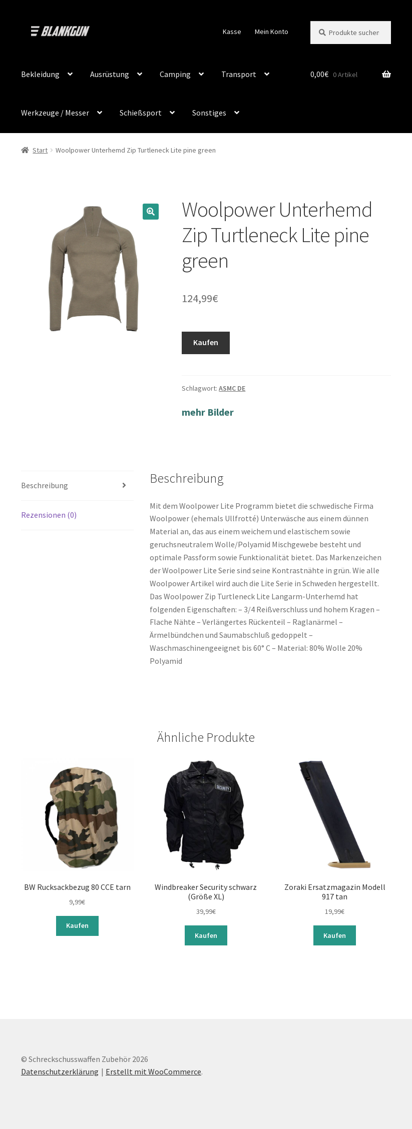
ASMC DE (232, 388)
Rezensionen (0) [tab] (49, 515)
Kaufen (205, 342)
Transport (238, 74)
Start (40, 150)
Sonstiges (209, 113)
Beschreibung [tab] (44, 485)
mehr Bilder (208, 412)
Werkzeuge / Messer (55, 113)
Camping (175, 74)
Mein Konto (271, 31)
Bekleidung (40, 74)
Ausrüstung (109, 74)
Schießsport (141, 113)
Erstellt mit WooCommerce (153, 1071)
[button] (151, 212)
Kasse (232, 31)
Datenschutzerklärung (60, 1071)
